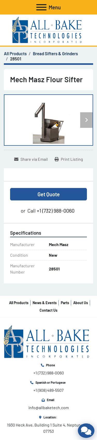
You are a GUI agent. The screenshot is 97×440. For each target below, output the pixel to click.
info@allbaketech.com (48, 407)
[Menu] (41, 7)
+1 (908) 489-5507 (48, 390)
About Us (80, 303)
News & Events (45, 303)
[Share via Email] (31, 159)
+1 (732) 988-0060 (55, 210)
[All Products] (15, 53)
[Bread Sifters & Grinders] (55, 53)
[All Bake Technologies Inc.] (48, 341)
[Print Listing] (68, 159)
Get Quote (49, 194)
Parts (65, 303)
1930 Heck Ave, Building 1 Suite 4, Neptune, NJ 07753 (49, 428)
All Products (18, 303)
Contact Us (48, 310)
